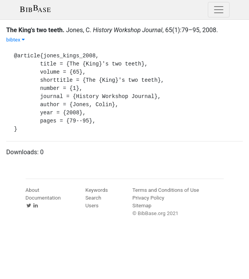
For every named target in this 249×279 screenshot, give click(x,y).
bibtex (15, 40)
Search (93, 198)
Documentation (43, 198)
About (33, 190)
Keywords (96, 190)
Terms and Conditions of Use (165, 190)
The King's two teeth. (35, 30)
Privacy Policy (148, 198)
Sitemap (141, 205)
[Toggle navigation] (219, 9)
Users (92, 205)
